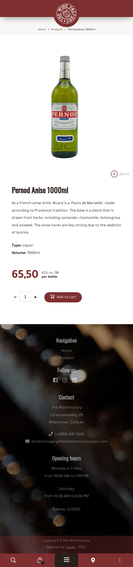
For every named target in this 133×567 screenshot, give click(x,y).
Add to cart (66, 298)
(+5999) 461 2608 (66, 437)
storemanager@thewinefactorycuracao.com (66, 444)
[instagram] (65, 382)
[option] (66, 111)
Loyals (71, 550)
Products (66, 361)
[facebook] (56, 382)
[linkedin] (74, 382)
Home (66, 353)
